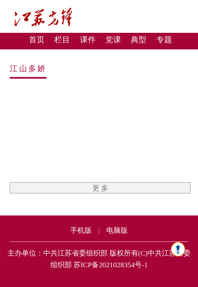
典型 (138, 39)
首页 (37, 39)
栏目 (62, 39)
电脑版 (117, 230)
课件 (88, 39)
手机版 (81, 230)
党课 (113, 39)
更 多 (100, 188)
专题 (164, 39)
